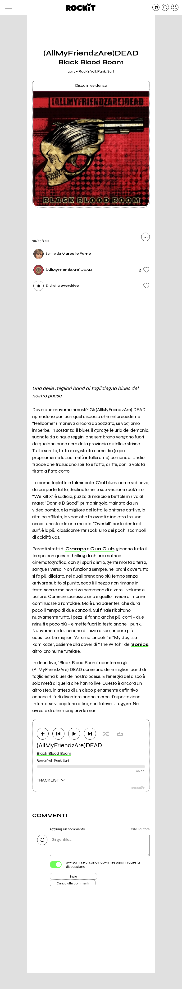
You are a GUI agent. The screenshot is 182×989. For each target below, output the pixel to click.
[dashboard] (174, 7)
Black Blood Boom (54, 755)
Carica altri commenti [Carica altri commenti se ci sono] (78, 888)
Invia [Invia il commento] (73, 879)
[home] (81, 7)
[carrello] (156, 7)
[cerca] (165, 7)
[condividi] (145, 239)
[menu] (7, 7)
